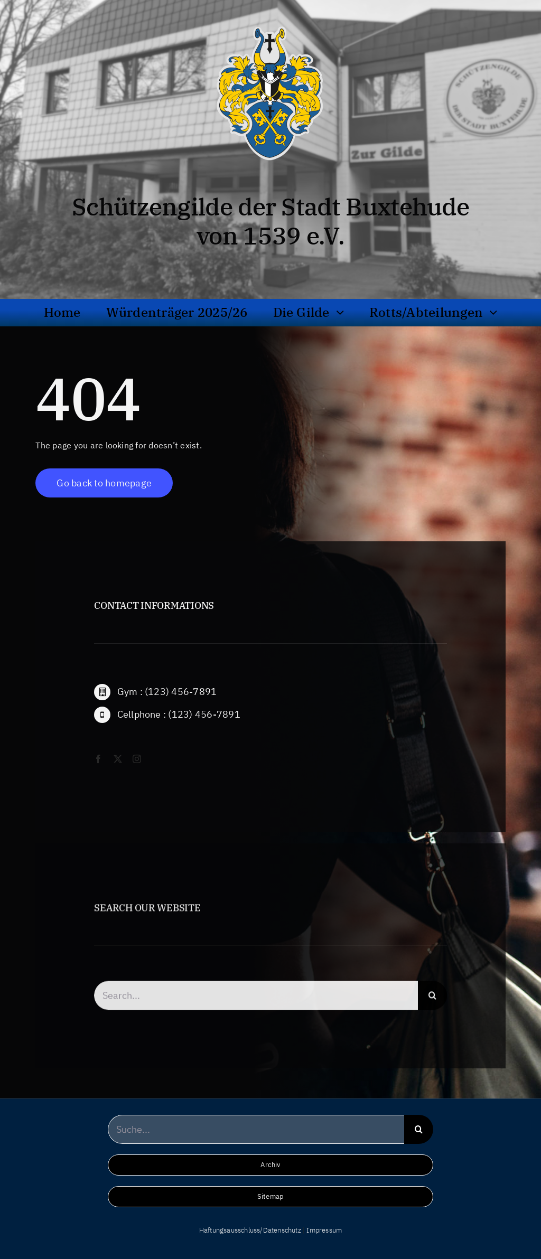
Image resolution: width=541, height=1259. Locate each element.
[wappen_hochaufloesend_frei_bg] (270, 23)
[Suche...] (256, 1129)
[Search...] (255, 1004)
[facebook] (98, 768)
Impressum (324, 1230)
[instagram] (137, 768)
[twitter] (118, 768)
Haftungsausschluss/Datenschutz (250, 1230)
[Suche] (432, 1004)
